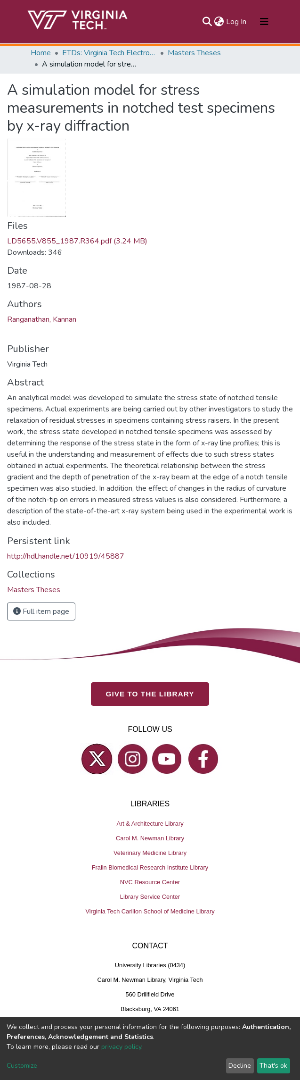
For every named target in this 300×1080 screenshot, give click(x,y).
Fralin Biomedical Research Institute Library (150, 867)
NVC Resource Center (150, 881)
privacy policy (121, 1046)
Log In (236, 22)
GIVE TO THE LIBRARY (150, 693)
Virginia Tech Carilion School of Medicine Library (149, 910)
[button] (219, 21)
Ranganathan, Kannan (41, 319)
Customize (22, 1065)
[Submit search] (207, 21)
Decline (239, 1065)
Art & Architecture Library (149, 823)
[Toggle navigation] (264, 21)
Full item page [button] (41, 611)
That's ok (273, 1065)
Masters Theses (194, 53)
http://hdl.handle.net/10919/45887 (65, 556)
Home (41, 53)
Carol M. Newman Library (150, 837)
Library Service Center (150, 896)
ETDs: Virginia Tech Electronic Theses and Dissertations (109, 53)
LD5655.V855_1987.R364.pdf (77, 241)
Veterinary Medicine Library (150, 852)
